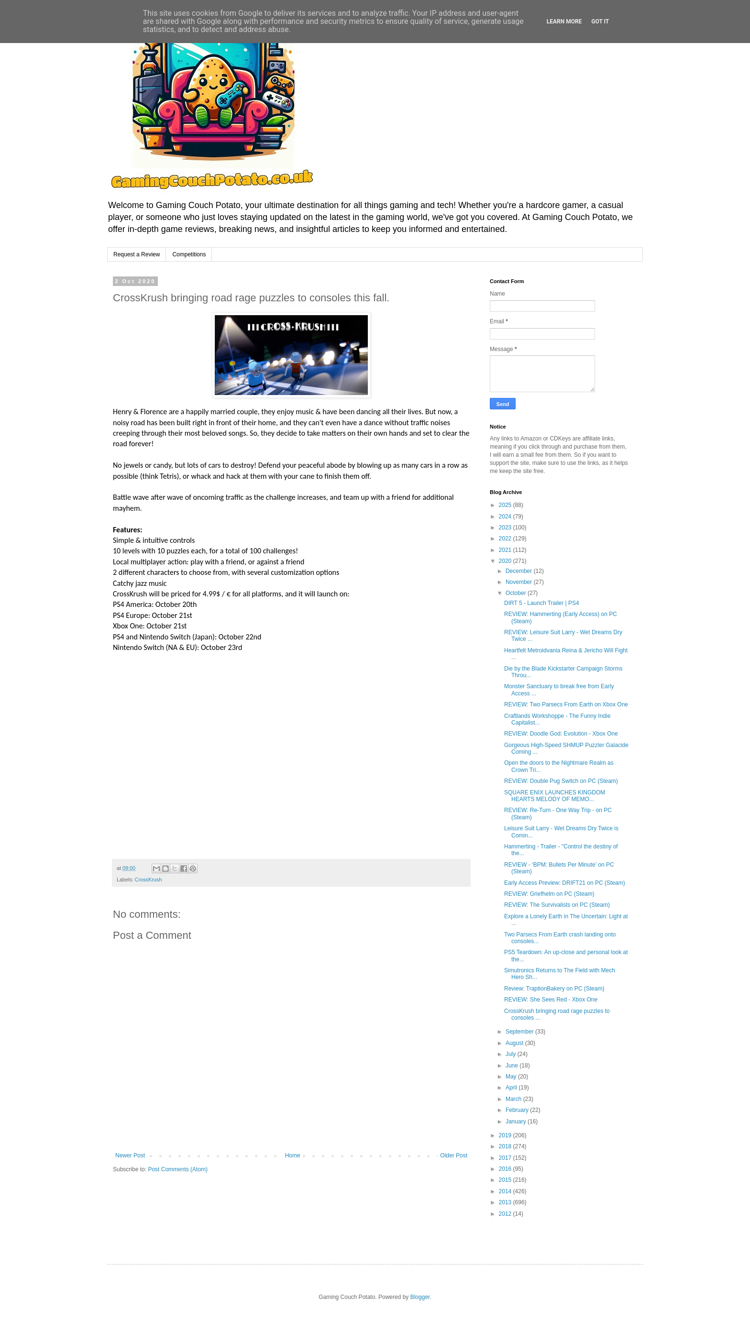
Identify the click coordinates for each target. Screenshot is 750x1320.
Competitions (189, 254)
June (512, 1065)
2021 (506, 550)
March (514, 1099)
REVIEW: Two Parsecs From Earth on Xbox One (566, 704)
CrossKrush (148, 879)
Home (292, 1155)
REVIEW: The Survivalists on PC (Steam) (557, 905)
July (512, 1054)
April (512, 1087)
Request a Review (136, 254)
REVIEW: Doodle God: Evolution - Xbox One (561, 733)
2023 (506, 527)
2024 (506, 516)
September (520, 1031)
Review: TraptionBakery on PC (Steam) (554, 988)
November (520, 582)
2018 (506, 1146)
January (517, 1121)
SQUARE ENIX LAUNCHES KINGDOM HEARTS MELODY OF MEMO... (554, 796)
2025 (506, 505)
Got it (600, 21)
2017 (506, 1158)
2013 (506, 1202)
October (517, 593)
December (520, 571)
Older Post (453, 1155)
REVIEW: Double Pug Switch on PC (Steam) (561, 781)
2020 (506, 561)
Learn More (564, 21)
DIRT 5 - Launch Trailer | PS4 (541, 603)
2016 (506, 1169)
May (512, 1076)
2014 (506, 1191)
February (518, 1110)
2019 (506, 1135)
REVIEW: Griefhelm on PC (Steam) (549, 894)
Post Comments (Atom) (178, 1169)
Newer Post (130, 1155)
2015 (506, 1180)
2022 (506, 538)
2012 (506, 1213)
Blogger (420, 1297)
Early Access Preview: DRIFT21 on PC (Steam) (564, 883)
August (515, 1043)
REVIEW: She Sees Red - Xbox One (550, 999)
